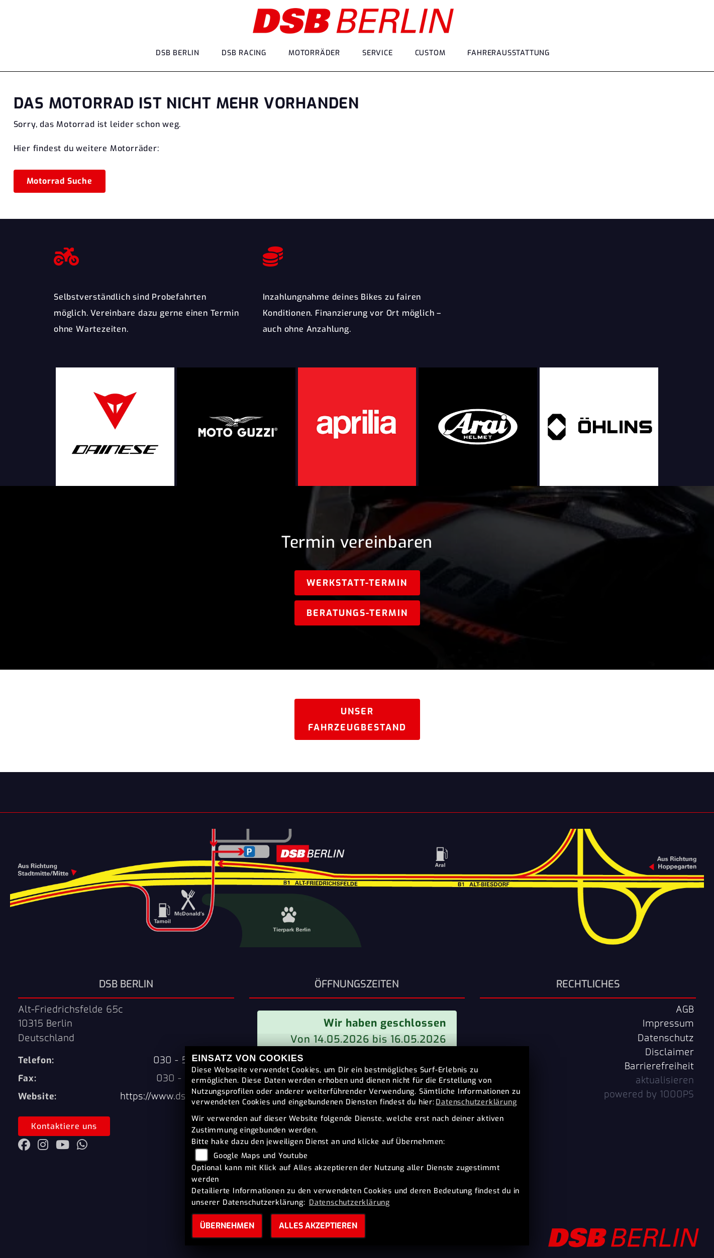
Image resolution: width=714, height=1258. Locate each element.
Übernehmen (227, 1225)
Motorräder (314, 53)
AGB (685, 1009)
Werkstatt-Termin (357, 583)
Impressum (668, 1024)
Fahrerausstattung (508, 53)
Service (377, 53)
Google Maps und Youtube (261, 1156)
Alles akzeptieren (318, 1225)
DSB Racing (244, 53)
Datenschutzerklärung (476, 1102)
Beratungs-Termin (357, 613)
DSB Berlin (177, 53)
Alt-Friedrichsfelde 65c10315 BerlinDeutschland (70, 1023)
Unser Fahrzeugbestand (357, 719)
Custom (430, 53)
